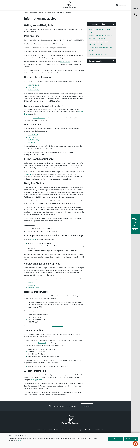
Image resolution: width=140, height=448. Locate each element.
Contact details (95, 61)
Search (134, 14)
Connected (42, 343)
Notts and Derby (33, 90)
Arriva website (65, 62)
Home (26, 12)
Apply (134, 219)
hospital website (57, 326)
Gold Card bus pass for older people (101, 35)
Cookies (63, 430)
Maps (90, 430)
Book (134, 222)
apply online (28, 174)
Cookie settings (131, 439)
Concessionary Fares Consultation (100, 47)
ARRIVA (30, 283)
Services (135, 6)
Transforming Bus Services (98, 54)
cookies (19, 440)
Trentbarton (32, 87)
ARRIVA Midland (33, 85)
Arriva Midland (33, 135)
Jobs (85, 430)
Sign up (88, 406)
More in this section (97, 24)
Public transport (50, 12)
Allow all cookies (115, 439)
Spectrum (92, 51)
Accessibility (41, 430)
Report (135, 229)
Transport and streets (36, 12)
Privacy (70, 430)
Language (78, 430)
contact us (32, 239)
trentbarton (32, 285)
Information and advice (97, 38)
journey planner (36, 380)
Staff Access (98, 430)
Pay (133, 225)
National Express (39, 118)
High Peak (31, 142)
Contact (56, 430)
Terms (50, 430)
